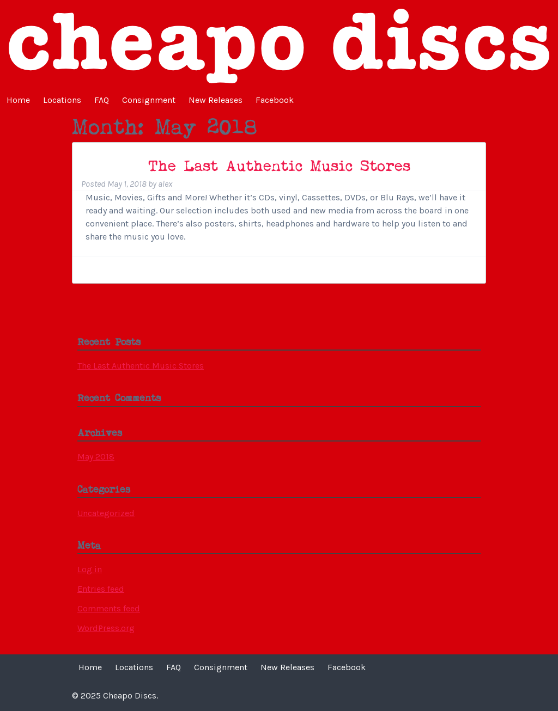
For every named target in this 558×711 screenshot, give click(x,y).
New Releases (215, 100)
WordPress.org (106, 628)
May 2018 (95, 456)
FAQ (101, 100)
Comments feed (108, 608)
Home (18, 100)
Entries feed (100, 589)
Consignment (148, 100)
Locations (62, 100)
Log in (89, 569)
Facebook (275, 100)
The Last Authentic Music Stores (279, 167)
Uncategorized (106, 513)
